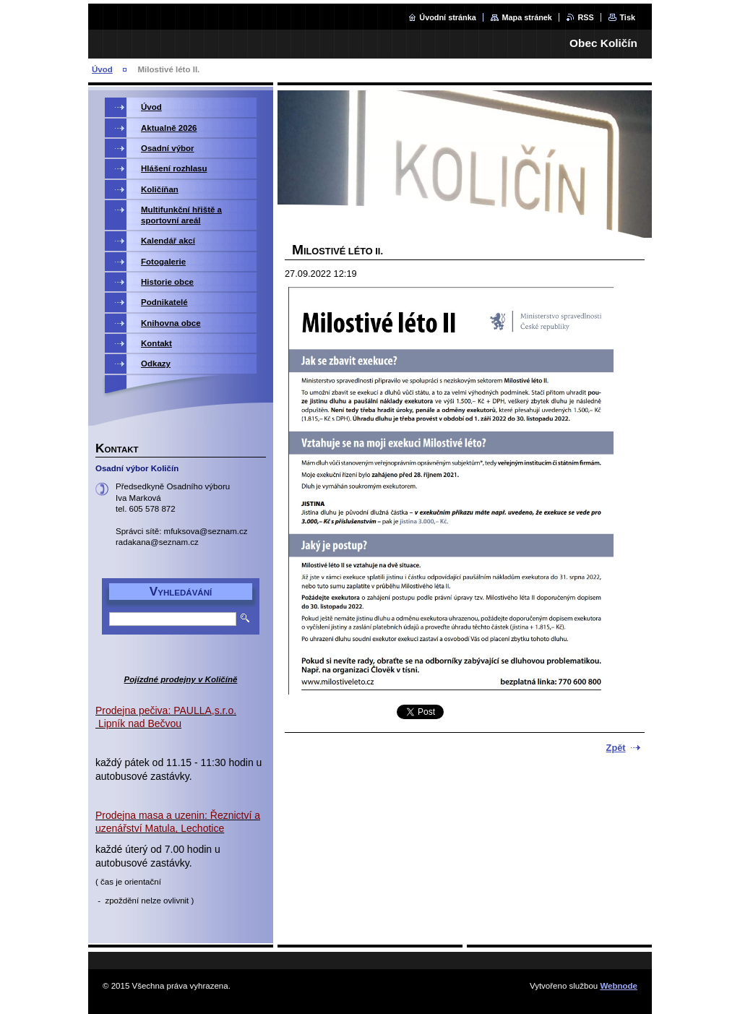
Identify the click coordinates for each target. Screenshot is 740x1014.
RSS (585, 17)
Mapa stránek (527, 17)
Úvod (102, 69)
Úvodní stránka (447, 17)
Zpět (616, 747)
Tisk (627, 17)
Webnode (618, 985)
